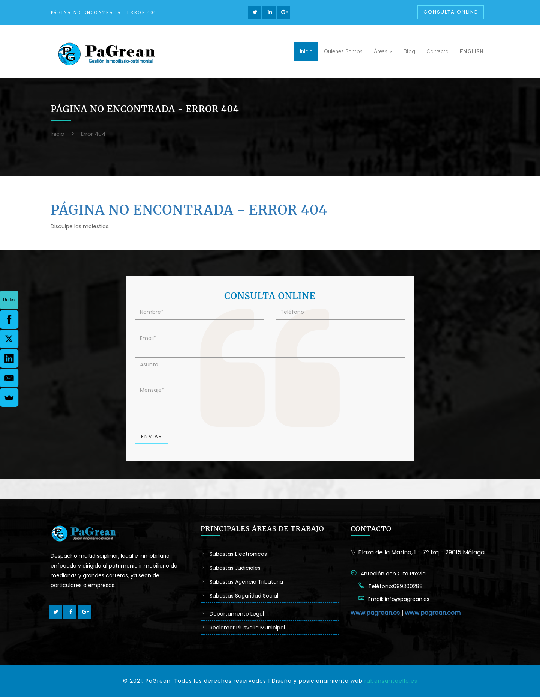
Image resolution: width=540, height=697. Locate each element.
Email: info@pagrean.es (398, 599)
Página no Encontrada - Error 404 (189, 210)
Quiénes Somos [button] (343, 51)
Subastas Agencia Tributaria (246, 582)
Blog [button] (409, 51)
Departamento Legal (237, 613)
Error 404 (93, 134)
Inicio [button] (306, 51)
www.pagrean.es (375, 612)
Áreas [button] (383, 51)
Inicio (57, 134)
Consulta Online (450, 11)
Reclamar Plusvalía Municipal (247, 627)
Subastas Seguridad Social (244, 595)
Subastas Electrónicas (238, 554)
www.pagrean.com (432, 612)
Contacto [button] (437, 51)
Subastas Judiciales (235, 568)
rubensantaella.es (390, 681)
